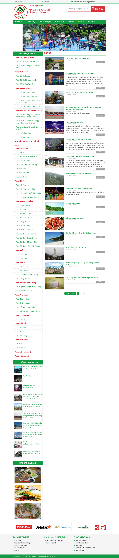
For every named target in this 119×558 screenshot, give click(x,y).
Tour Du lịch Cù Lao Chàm (85, 548)
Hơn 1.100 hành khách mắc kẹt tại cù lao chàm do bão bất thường (32, 425)
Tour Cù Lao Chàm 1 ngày (25, 92)
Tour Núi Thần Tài (22, 173)
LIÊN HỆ (18, 25)
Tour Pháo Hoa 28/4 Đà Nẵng (27, 275)
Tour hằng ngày (21, 148)
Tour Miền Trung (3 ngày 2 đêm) (28, 311)
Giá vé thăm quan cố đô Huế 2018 (78, 58)
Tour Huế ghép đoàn (23, 133)
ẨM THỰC (91, 22)
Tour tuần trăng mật (23, 352)
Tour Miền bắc (21, 323)
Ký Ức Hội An (27, 376)
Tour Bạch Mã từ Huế (24, 291)
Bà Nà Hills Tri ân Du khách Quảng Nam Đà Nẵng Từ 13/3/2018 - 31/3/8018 (32, 396)
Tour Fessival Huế (22, 270)
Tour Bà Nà (20, 152)
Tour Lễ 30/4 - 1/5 (22, 266)
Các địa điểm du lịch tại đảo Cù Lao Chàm (81, 233)
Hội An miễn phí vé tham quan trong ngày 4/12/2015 (32, 452)
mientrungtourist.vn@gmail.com (84, 2)
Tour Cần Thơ (21, 348)
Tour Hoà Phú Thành (23, 218)
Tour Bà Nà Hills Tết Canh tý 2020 (28, 62)
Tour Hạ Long (21, 327)
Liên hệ (17, 550)
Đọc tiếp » (100, 62)
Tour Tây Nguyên (22, 315)
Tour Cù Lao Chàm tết (24, 137)
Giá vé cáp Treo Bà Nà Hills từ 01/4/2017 (80, 92)
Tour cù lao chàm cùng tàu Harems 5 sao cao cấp (29, 101)
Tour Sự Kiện (20, 262)
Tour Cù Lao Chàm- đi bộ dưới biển (29, 106)
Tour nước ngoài (22, 356)
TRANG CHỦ (19, 22)
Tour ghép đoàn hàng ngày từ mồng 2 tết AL (29, 128)
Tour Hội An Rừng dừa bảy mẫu (27, 197)
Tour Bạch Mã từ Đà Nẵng (25, 283)
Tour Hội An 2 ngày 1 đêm (25, 189)
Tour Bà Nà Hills (22, 72)
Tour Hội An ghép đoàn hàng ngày (28, 193)
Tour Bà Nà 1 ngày (23, 76)
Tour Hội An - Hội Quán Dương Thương (80, 156)
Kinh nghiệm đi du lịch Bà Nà (76, 248)
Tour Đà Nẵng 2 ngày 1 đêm (26, 238)
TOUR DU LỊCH (45, 22)
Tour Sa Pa (20, 331)
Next (102, 38)
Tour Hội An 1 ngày (23, 185)
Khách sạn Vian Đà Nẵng (54, 540)
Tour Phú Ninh (21, 177)
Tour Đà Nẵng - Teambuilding (26, 234)
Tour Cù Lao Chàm (23, 161)
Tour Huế (19, 250)
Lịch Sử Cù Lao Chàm (73, 203)
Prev (26, 38)
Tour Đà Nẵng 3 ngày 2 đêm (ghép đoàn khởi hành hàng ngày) (28, 122)
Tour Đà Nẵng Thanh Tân (25, 307)
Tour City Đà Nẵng (23, 205)
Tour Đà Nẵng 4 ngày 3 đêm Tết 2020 (28, 67)
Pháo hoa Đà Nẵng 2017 (74, 122)
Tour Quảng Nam (82, 543)
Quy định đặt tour (20, 545)
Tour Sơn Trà (21, 209)
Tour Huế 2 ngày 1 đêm (24, 258)
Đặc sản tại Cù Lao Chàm (75, 218)
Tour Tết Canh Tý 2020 (24, 57)
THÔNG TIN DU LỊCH (28, 362)
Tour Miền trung (21, 295)
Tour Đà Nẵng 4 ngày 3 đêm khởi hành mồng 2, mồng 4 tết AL (28, 116)
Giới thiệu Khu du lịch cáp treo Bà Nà (79, 173)
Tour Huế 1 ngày (22, 254)
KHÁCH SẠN (59, 22)
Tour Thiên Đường (23, 303)
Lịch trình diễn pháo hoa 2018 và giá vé (80, 73)
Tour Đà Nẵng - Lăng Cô (25, 213)
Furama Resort (50, 543)
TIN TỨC (81, 22)
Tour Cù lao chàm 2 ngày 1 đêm (27, 96)
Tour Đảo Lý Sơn (22, 299)
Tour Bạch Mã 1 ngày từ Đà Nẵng (28, 287)
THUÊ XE (71, 22)
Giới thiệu (17, 540)
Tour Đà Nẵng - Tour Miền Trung (28, 246)
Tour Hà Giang (21, 336)
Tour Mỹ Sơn (21, 169)
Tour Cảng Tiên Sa (23, 222)
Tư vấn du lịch (19, 548)
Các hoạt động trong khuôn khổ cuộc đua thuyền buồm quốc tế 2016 (32, 435)
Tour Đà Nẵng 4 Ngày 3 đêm (26, 242)
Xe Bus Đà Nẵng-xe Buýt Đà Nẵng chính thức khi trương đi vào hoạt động (32, 416)
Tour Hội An (20, 181)
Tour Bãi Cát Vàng (23, 226)
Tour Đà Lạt (20, 319)
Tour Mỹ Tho (20, 344)
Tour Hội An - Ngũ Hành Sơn (26, 156)
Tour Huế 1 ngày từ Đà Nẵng (26, 165)
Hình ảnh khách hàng (22, 543)
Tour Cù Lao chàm (22, 88)
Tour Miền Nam (21, 340)
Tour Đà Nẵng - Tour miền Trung (28, 111)
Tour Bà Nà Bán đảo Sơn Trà (26, 80)
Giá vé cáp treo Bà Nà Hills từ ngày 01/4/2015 (82, 278)
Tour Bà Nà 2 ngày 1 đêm (25, 84)
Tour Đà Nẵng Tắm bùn (24, 230)
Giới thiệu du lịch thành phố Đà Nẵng (79, 188)
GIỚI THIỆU (32, 22)
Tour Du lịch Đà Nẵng (24, 201)
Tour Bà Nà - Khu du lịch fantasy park (79, 139)
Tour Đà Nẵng (81, 540)
